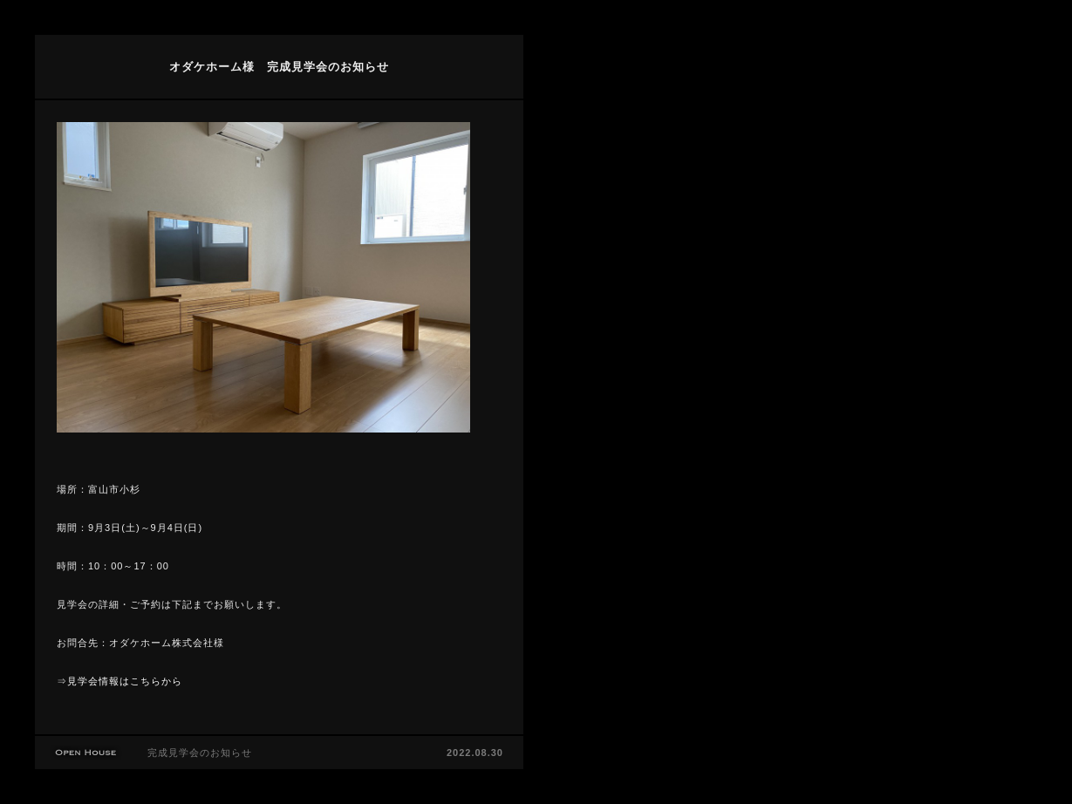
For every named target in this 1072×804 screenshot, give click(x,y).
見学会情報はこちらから (124, 681)
